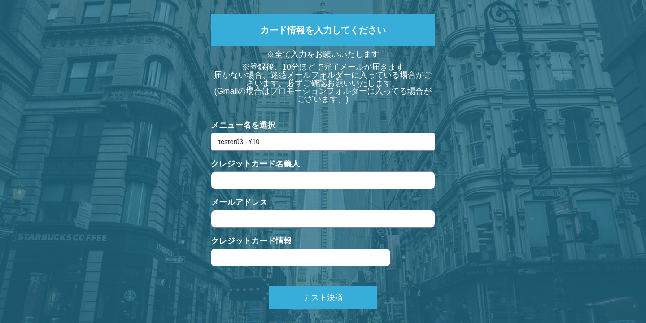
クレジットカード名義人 (255, 164)
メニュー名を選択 (243, 125)
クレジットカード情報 (251, 241)
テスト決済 (323, 297)
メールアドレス (239, 202)
